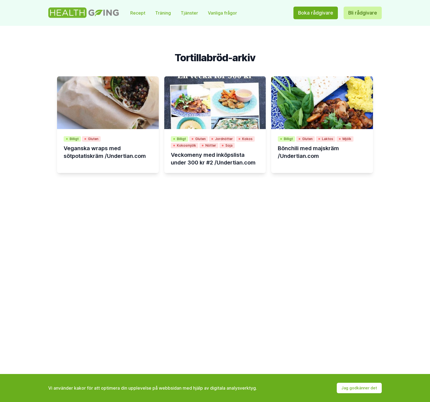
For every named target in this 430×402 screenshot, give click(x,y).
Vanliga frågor (222, 13)
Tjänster (190, 13)
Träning (163, 13)
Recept (138, 13)
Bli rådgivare (362, 13)
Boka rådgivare (315, 13)
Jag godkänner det (359, 388)
